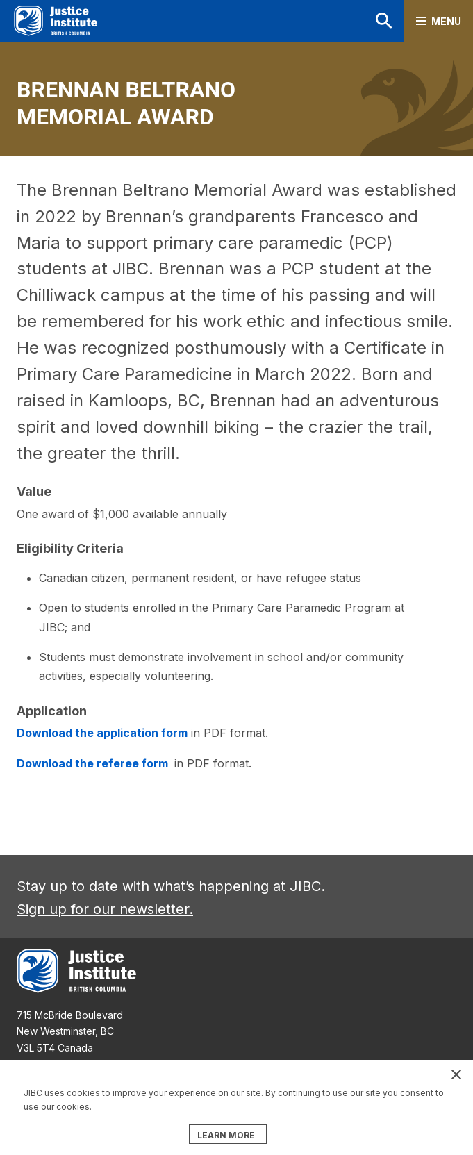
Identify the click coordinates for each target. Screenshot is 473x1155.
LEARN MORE (226, 1135)
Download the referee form (94, 763)
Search (384, 21)
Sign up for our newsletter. (105, 909)
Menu (446, 21)
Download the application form (102, 733)
